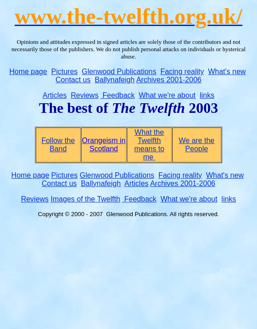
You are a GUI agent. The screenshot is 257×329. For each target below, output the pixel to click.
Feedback (117, 95)
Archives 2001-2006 (168, 80)
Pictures (64, 71)
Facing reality (182, 71)
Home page (28, 71)
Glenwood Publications (119, 71)
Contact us (72, 80)
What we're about (167, 95)
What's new (227, 71)
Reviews (84, 95)
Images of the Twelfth (85, 199)
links (207, 95)
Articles (54, 95)
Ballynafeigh (115, 80)
